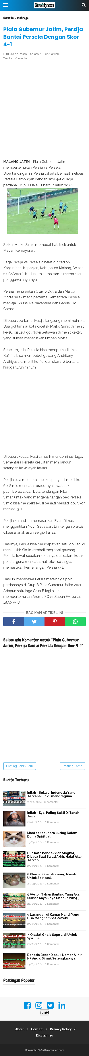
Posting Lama (72, 766)
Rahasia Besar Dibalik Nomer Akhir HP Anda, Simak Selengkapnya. (54, 956)
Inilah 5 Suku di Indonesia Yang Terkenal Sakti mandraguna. (51, 794)
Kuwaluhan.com (54, 1050)
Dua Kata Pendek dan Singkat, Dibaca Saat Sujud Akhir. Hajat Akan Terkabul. (55, 856)
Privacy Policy (61, 1029)
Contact (37, 1029)
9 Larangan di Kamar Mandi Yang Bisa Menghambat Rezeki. (53, 916)
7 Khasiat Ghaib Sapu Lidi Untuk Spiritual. (52, 936)
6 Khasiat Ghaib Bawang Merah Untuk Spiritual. (51, 876)
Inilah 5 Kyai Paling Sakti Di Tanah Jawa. (53, 814)
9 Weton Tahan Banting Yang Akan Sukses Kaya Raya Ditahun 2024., (54, 896)
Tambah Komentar (15, 58)
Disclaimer (44, 1035)
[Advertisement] (44, 110)
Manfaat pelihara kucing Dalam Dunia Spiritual (52, 834)
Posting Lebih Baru (19, 766)
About (20, 1029)
